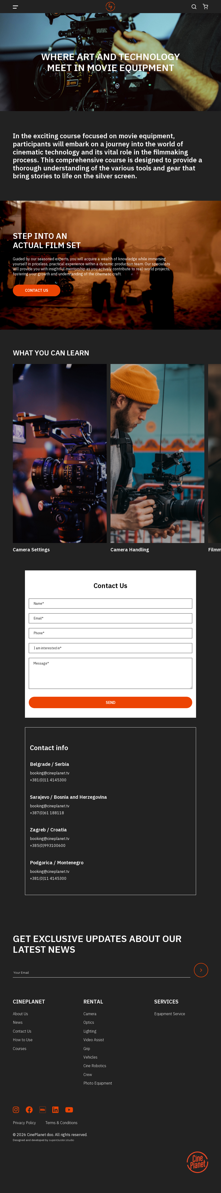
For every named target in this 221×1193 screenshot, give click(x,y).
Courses (19, 1048)
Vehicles (90, 1057)
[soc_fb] (29, 1110)
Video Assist (93, 1039)
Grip (86, 1048)
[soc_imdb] (42, 1110)
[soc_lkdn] (55, 1110)
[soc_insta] (16, 1110)
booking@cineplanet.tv (49, 773)
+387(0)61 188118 (47, 812)
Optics (88, 1022)
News (18, 1022)
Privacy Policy (24, 1122)
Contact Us (36, 290)
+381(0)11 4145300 (48, 780)
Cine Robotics (94, 1065)
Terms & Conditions (61, 1122)
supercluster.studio (61, 1140)
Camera (89, 1013)
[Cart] (205, 6)
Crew (87, 1074)
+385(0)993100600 (48, 845)
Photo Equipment (97, 1083)
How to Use (23, 1039)
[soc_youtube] (69, 1110)
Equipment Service (169, 1013)
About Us (20, 1013)
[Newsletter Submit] (201, 970)
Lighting (89, 1031)
